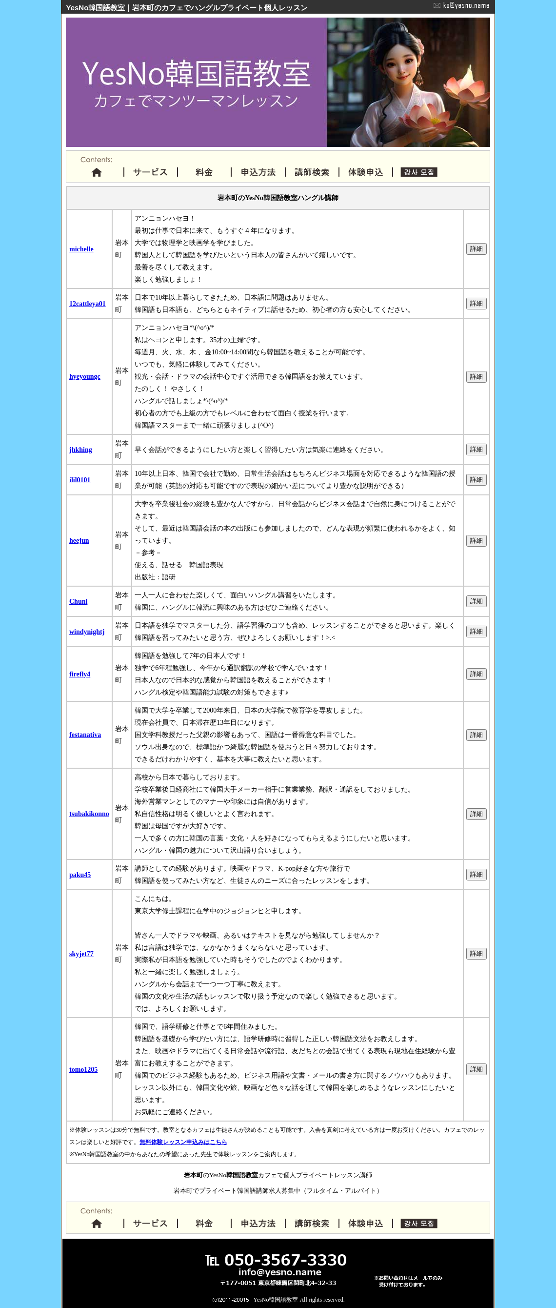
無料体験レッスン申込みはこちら (183, 1142)
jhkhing (80, 449)
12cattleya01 (87, 303)
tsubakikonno (89, 814)
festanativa (85, 734)
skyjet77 (81, 954)
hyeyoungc (84, 376)
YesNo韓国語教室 (275, 1299)
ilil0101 (80, 480)
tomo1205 (83, 1069)
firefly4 (79, 674)
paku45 (80, 875)
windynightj (86, 631)
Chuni (78, 601)
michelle (81, 249)
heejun (79, 540)
